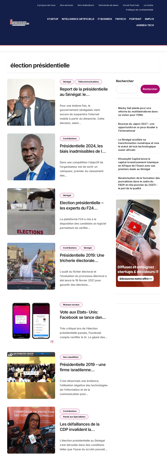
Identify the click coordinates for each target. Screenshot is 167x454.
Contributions (70, 136)
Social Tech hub (131, 5)
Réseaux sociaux (71, 302)
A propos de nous (46, 5)
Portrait (135, 19)
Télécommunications (88, 80)
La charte (148, 5)
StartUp (52, 19)
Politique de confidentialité (139, 9)
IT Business (105, 19)
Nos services (66, 5)
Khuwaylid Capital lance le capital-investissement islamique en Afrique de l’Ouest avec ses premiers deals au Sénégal (138, 162)
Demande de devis (108, 5)
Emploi (149, 19)
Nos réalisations (86, 5)
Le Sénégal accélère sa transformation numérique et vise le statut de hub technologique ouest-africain (138, 143)
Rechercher (125, 79)
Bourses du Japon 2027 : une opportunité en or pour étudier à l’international (137, 125)
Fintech (121, 19)
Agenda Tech (145, 25)
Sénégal (67, 80)
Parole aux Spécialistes (74, 414)
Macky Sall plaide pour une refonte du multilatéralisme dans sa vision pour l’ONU (138, 110)
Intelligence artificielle (78, 19)
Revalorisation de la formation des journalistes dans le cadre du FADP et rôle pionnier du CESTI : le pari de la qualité (139, 181)
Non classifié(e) (70, 355)
